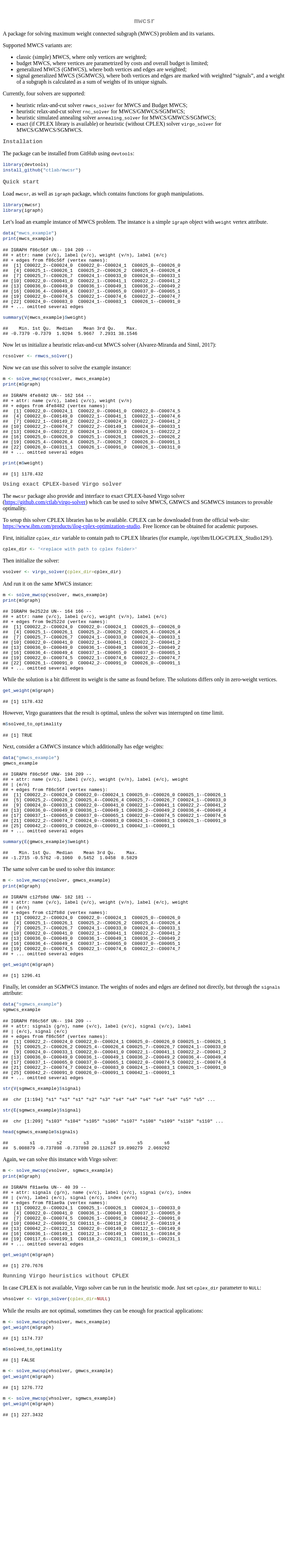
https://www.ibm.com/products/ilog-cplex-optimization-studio (71, 566)
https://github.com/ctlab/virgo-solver (45, 542)
